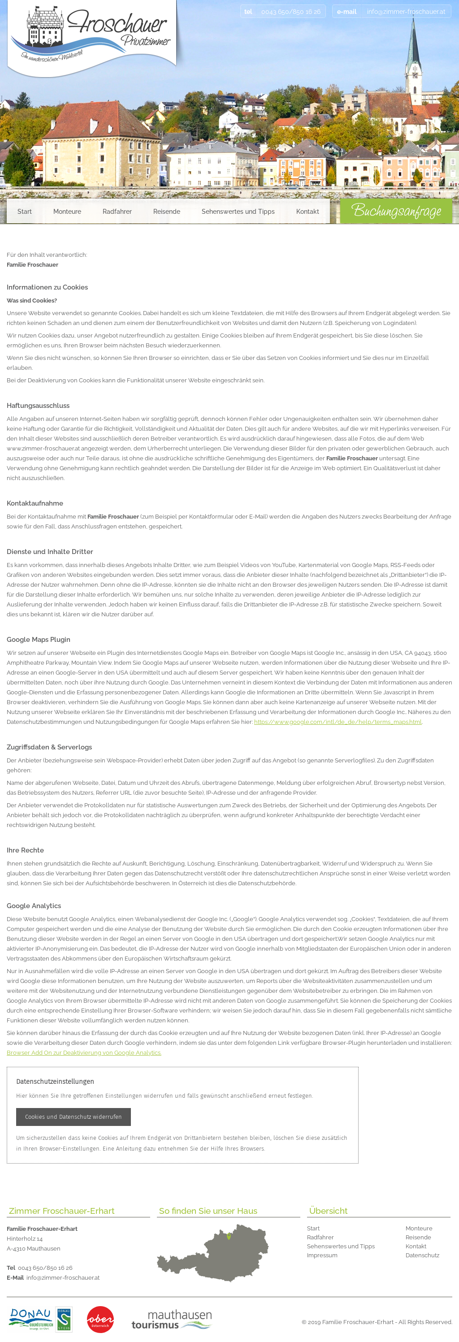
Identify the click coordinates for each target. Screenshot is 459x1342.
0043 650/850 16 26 (40, 1267)
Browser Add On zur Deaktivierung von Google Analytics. (84, 1052)
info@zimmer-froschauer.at (53, 1277)
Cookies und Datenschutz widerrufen (73, 1116)
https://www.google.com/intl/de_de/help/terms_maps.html (338, 722)
